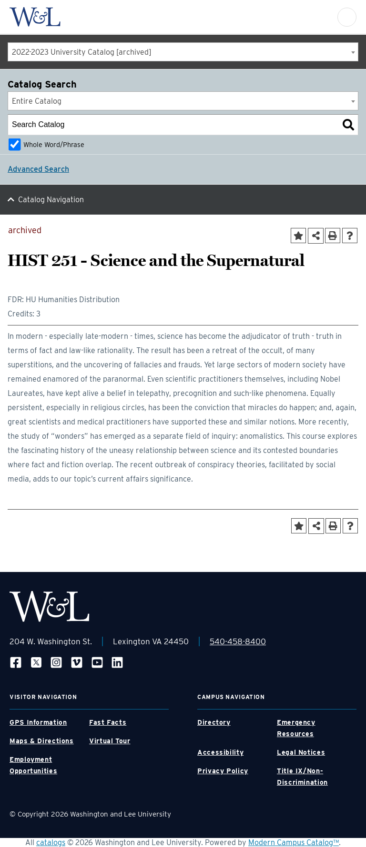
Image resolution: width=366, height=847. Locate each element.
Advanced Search (38, 169)
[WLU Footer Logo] (50, 606)
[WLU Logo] (35, 17)
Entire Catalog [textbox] (36, 101)
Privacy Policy (222, 771)
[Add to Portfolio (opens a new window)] (298, 235)
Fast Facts (107, 722)
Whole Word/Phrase (53, 144)
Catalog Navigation (51, 199)
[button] (346, 17)
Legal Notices (301, 752)
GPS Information (38, 722)
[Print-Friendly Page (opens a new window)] (332, 235)
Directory (214, 722)
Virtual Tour (110, 741)
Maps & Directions (42, 741)
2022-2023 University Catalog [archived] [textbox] (82, 52)
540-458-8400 (238, 641)
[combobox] (183, 51)
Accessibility (220, 752)
